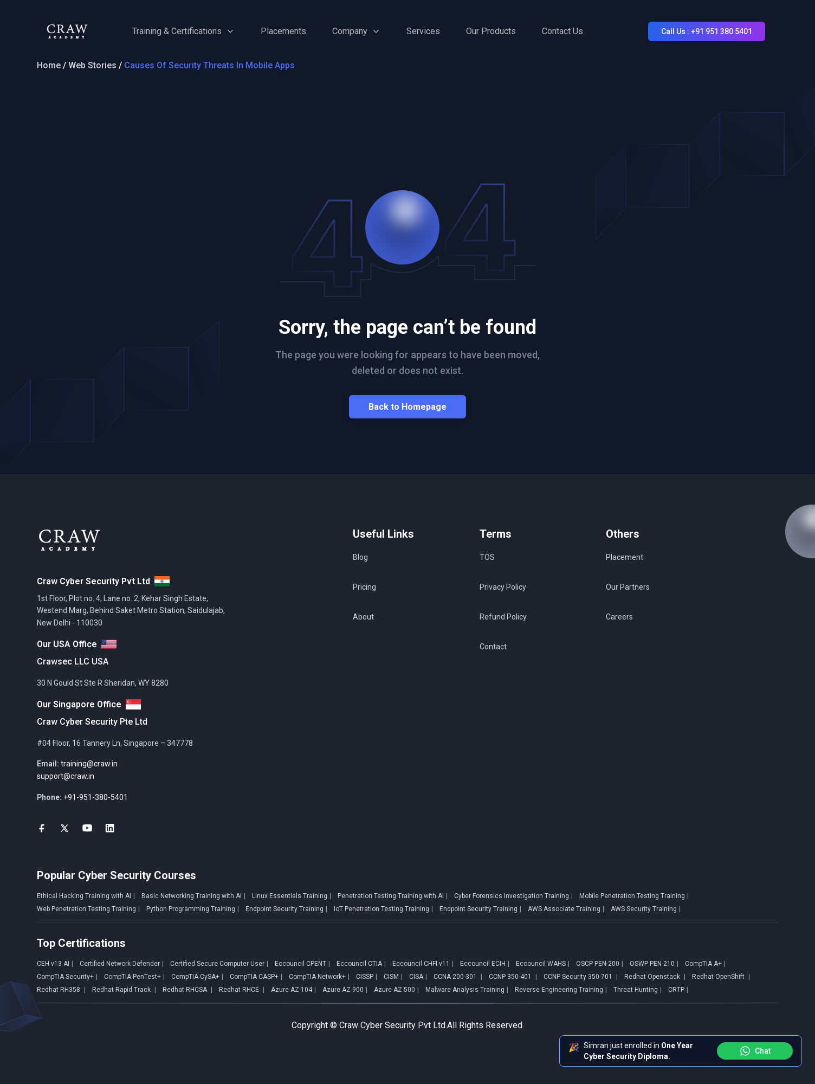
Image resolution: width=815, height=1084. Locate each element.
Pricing (364, 587)
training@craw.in (89, 763)
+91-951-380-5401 (95, 797)
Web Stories (92, 65)
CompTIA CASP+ (256, 976)
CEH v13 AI (55, 963)
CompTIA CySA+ (197, 976)
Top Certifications (81, 943)
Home (49, 65)
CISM (393, 976)
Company (356, 31)
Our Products (491, 31)
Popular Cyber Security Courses (116, 875)
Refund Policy (503, 616)
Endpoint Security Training (286, 909)
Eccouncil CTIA (361, 963)
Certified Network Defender (122, 963)
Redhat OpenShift (721, 976)
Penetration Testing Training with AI (393, 896)
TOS (487, 557)
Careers (619, 616)
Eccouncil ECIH (484, 963)
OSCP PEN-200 (599, 963)
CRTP (678, 989)
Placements (283, 31)
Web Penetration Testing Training (88, 909)
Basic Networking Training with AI (193, 896)
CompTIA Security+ (67, 976)
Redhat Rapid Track (124, 989)
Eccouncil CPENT (302, 963)
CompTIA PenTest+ (134, 976)
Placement (624, 557)
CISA (418, 976)
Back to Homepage (407, 407)
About (363, 616)
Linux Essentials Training (291, 896)
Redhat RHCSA (187, 989)
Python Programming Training (192, 909)
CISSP (366, 976)
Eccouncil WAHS (543, 963)
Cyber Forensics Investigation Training (513, 896)
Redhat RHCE (241, 989)
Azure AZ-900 (344, 989)
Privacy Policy (503, 587)
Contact (493, 646)
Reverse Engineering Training (561, 989)
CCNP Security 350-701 (581, 976)
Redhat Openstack (654, 976)
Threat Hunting (637, 989)
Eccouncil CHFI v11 (423, 963)
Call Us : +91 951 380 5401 (706, 31)
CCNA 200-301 (458, 976)
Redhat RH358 (61, 989)
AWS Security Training (646, 909)
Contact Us (562, 31)
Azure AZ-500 (396, 989)
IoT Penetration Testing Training (383, 909)
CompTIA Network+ (319, 976)
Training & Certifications (183, 31)
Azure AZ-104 (293, 989)
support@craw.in (65, 776)
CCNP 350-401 (513, 976)
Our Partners (628, 587)
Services (423, 31)
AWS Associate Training (566, 909)
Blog (360, 557)
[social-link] (42, 828)
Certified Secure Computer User (219, 963)
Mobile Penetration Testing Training (634, 896)
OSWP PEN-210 (654, 963)
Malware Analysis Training (466, 989)
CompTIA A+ (705, 963)
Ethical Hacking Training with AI (86, 896)
